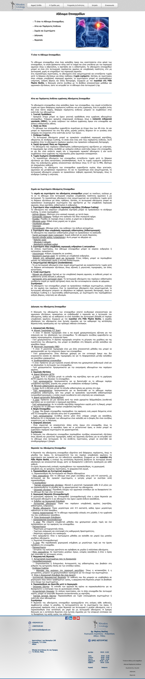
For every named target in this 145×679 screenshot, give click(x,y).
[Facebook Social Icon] (66, 618)
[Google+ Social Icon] (74, 618)
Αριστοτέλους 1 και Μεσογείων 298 (44, 640)
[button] (75, 5)
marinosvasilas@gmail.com (41, 630)
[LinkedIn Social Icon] (70, 618)
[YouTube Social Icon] (78, 618)
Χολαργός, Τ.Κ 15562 (39, 642)
